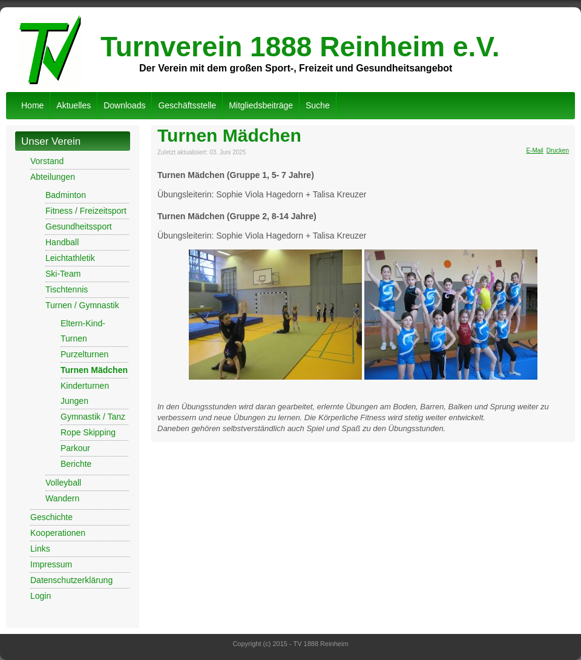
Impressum (51, 564)
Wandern (62, 498)
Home (32, 105)
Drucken (558, 150)
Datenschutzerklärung (71, 580)
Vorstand (47, 161)
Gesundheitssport (78, 226)
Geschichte (51, 517)
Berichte (76, 464)
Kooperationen (57, 533)
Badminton (65, 195)
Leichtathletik (70, 258)
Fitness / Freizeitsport (85, 211)
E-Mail (534, 150)
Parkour (75, 448)
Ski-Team (62, 274)
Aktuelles (73, 105)
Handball (62, 242)
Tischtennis (66, 289)
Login (40, 596)
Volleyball (63, 482)
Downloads (124, 105)
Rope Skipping (88, 432)
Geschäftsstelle (187, 105)
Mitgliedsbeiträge (261, 105)
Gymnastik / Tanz (93, 416)
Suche (318, 105)
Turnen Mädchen (94, 370)
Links (40, 548)
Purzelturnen (84, 354)
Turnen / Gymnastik (82, 305)
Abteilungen (52, 177)
